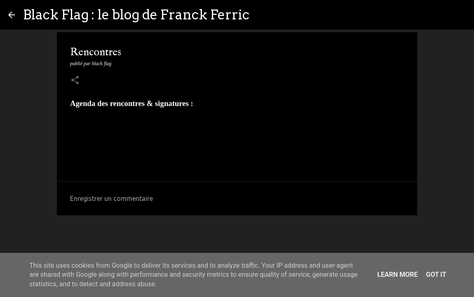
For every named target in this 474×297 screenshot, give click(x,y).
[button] (75, 81)
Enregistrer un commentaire (111, 198)
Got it (436, 274)
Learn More (397, 274)
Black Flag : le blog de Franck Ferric (136, 15)
